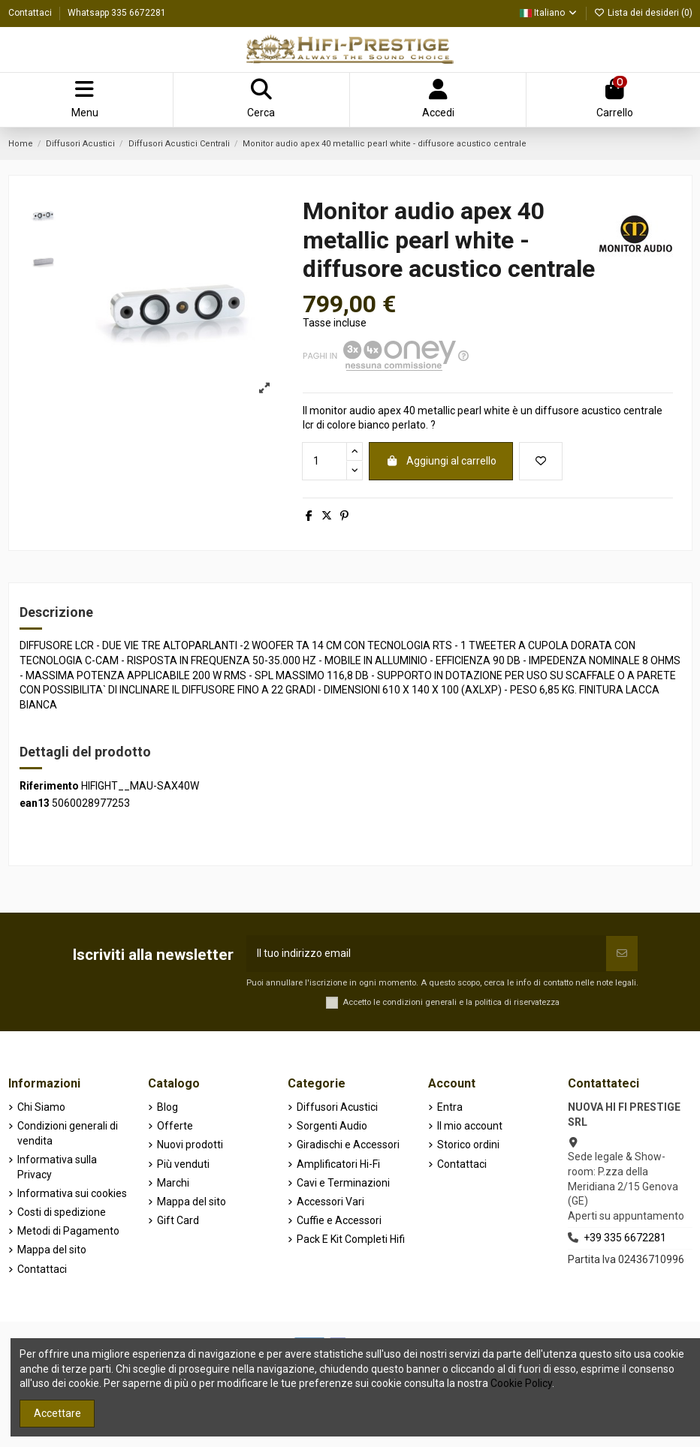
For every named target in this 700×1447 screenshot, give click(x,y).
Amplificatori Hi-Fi (338, 1164)
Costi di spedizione (61, 1212)
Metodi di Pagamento (68, 1231)
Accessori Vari (330, 1202)
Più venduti (183, 1164)
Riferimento (49, 786)
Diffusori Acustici (337, 1107)
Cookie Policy (521, 1383)
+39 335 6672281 (625, 1238)
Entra (450, 1107)
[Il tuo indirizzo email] (426, 953)
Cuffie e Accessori (339, 1220)
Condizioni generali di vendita (67, 1133)
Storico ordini (468, 1145)
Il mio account (469, 1126)
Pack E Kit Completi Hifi (351, 1239)
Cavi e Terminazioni (343, 1183)
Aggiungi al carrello (440, 461)
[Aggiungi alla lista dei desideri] (541, 461)
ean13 (35, 803)
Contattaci (31, 13)
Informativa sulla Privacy (57, 1167)
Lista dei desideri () (643, 13)
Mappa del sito (51, 1250)
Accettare (57, 1413)
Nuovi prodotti (190, 1145)
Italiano (549, 13)
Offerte (175, 1126)
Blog (167, 1107)
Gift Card (178, 1220)
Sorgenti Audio (332, 1126)
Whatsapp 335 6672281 (117, 13)
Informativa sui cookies (72, 1193)
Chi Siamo (41, 1107)
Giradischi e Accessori (348, 1145)
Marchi (173, 1183)
